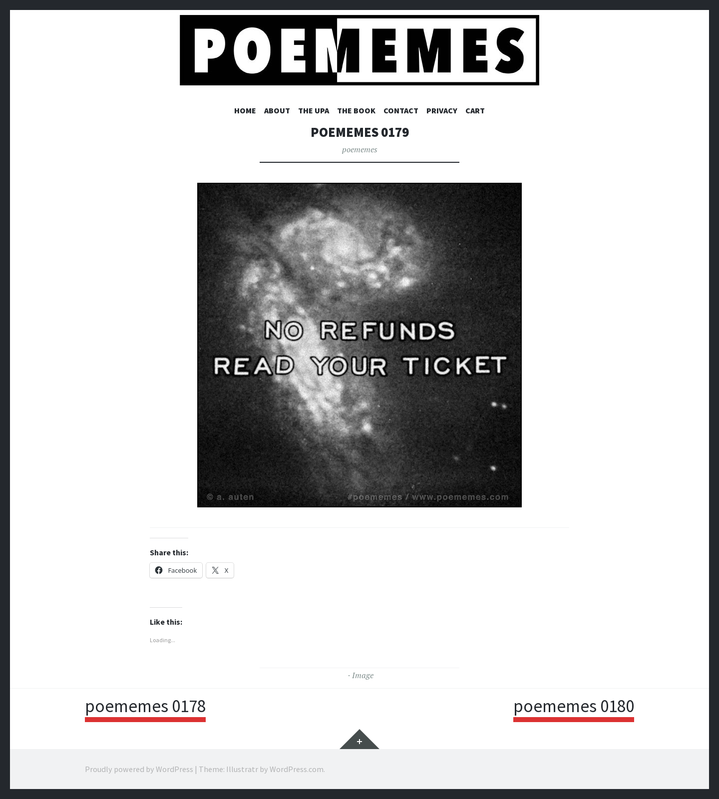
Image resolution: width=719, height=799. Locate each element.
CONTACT (400, 110)
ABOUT (277, 110)
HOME (245, 110)
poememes (359, 149)
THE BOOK (356, 110)
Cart (475, 110)
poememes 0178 (145, 706)
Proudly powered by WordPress (139, 769)
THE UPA (313, 110)
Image (362, 675)
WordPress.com (297, 769)
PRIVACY (441, 110)
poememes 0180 (573, 706)
